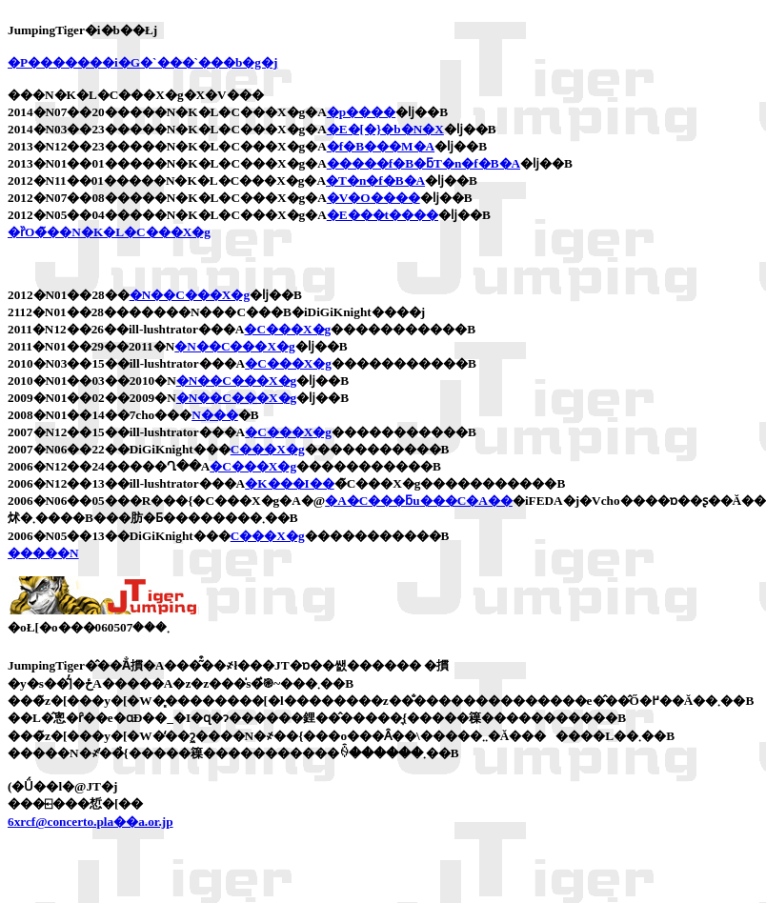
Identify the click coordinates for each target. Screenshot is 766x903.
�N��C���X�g (190, 295)
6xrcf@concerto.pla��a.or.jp (90, 821)
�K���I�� (289, 483)
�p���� (361, 112)
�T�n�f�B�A (375, 180)
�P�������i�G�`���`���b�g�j (142, 62)
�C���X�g (287, 329)
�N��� (215, 415)
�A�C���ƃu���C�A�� (419, 500)
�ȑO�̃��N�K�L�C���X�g (109, 232)
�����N (43, 553)
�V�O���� (373, 198)
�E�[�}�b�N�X (385, 129)
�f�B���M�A (380, 146)
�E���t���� (382, 215)
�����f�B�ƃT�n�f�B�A (423, 163)
